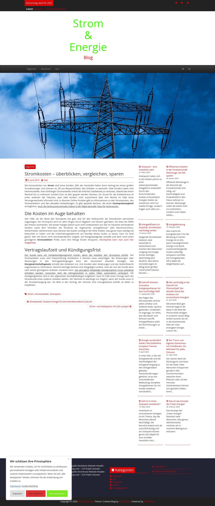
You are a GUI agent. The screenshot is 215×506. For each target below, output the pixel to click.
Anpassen (17, 493)
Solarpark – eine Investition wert (49, 8)
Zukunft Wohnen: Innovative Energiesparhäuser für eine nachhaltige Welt (150, 287)
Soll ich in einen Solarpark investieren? (149, 402)
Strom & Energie (88, 35)
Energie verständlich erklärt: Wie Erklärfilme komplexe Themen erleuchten (150, 345)
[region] (39, 478)
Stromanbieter (42, 294)
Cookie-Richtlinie (30, 486)
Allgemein (31, 68)
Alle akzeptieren (57, 493)
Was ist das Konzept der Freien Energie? (177, 402)
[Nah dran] (68, 459)
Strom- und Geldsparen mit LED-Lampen (110, 306)
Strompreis (55, 294)
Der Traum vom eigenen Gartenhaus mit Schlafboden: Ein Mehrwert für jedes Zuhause (176, 346)
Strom (31, 294)
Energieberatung (177, 224)
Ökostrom (46, 68)
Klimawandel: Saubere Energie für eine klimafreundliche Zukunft (59, 301)
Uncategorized (119, 488)
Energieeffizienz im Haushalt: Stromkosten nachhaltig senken (150, 227)
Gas (57, 68)
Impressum (160, 466)
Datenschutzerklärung (165, 471)
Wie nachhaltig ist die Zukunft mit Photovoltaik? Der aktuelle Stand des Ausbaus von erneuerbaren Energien (177, 290)
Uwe (44, 180)
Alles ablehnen (36, 493)
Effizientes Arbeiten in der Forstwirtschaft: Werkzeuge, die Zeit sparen (177, 171)
